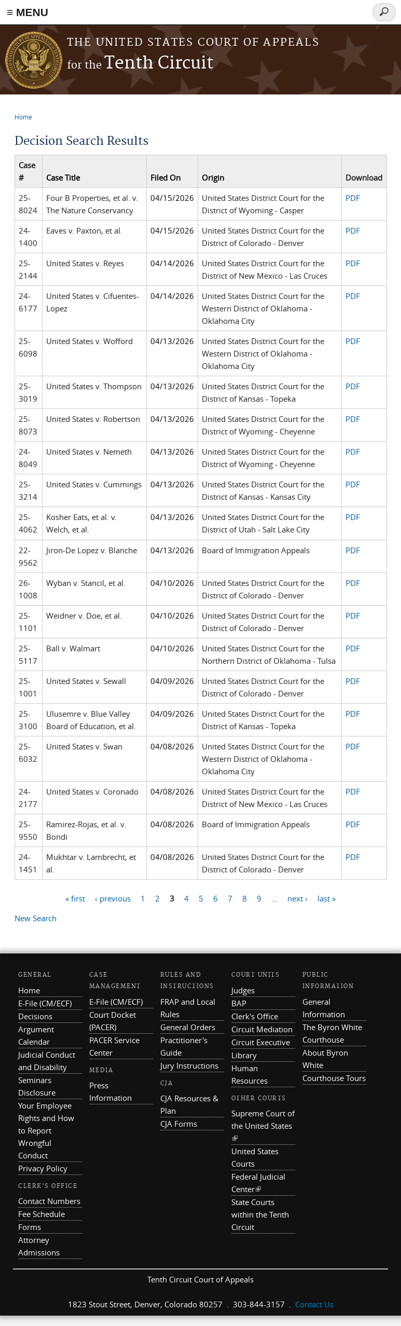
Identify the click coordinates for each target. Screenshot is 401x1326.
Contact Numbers (49, 1201)
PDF (352, 198)
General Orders (187, 1027)
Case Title (63, 177)
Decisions (35, 1016)
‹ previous (113, 898)
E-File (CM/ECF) (45, 1003)
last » (326, 898)
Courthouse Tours (334, 1078)
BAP (238, 1003)
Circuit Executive (260, 1042)
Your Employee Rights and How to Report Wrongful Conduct (46, 1130)
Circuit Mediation (262, 1029)
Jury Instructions (189, 1065)
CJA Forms (178, 1123)
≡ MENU (27, 12)
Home (23, 117)
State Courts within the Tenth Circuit (260, 1214)
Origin (213, 177)
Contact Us (314, 1304)
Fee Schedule (41, 1214)
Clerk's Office (254, 1016)
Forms (29, 1227)
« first (75, 898)
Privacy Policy (42, 1168)
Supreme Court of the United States (263, 1125)
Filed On (165, 177)
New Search (36, 918)
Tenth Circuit (140, 63)
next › (297, 898)
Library (244, 1055)
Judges (243, 990)
